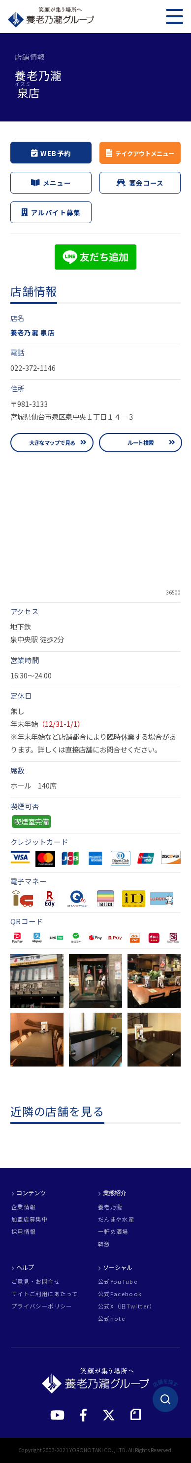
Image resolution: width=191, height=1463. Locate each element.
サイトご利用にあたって (44, 1294)
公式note (111, 1318)
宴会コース (139, 183)
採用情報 (23, 1231)
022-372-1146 (33, 367)
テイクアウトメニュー (144, 153)
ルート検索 (140, 442)
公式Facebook (120, 1294)
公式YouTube (117, 1281)
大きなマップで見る (52, 442)
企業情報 (23, 1207)
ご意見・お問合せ (35, 1281)
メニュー (51, 183)
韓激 (104, 1244)
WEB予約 (51, 153)
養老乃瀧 (110, 1207)
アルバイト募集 (50, 212)
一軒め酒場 (113, 1231)
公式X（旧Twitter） (127, 1306)
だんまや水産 (116, 1219)
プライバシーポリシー (41, 1306)
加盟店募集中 (29, 1219)
